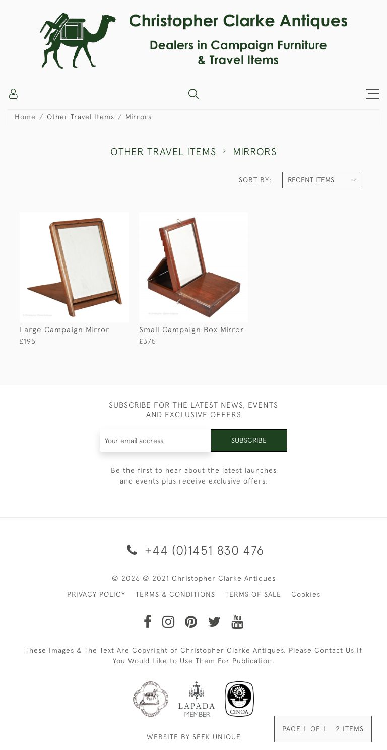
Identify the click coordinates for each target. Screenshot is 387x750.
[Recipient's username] (156, 440)
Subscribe (249, 440)
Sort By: (255, 180)
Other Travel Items (80, 117)
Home (25, 117)
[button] (193, 93)
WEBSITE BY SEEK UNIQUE (194, 737)
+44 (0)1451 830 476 (193, 550)
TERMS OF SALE (253, 594)
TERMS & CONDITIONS (175, 594)
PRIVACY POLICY (96, 594)
